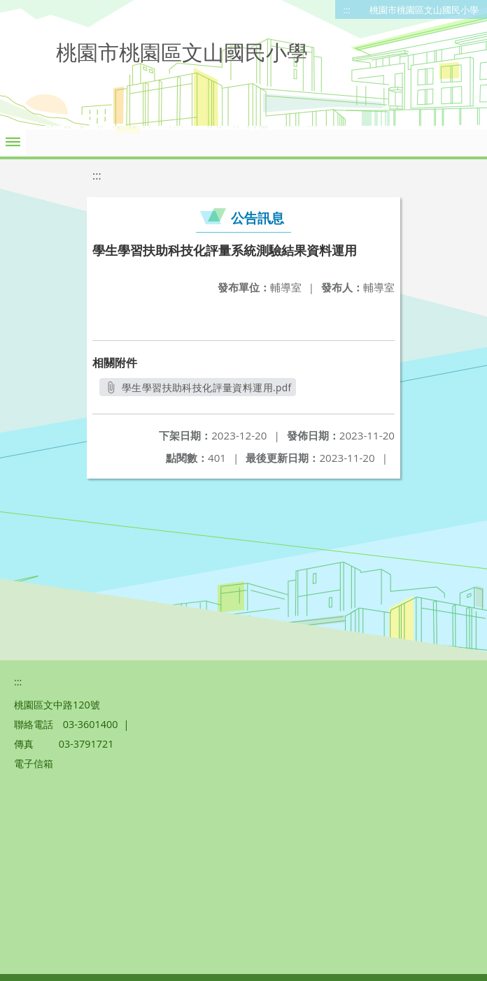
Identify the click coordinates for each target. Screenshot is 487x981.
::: (347, 9)
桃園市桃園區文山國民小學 (424, 9)
